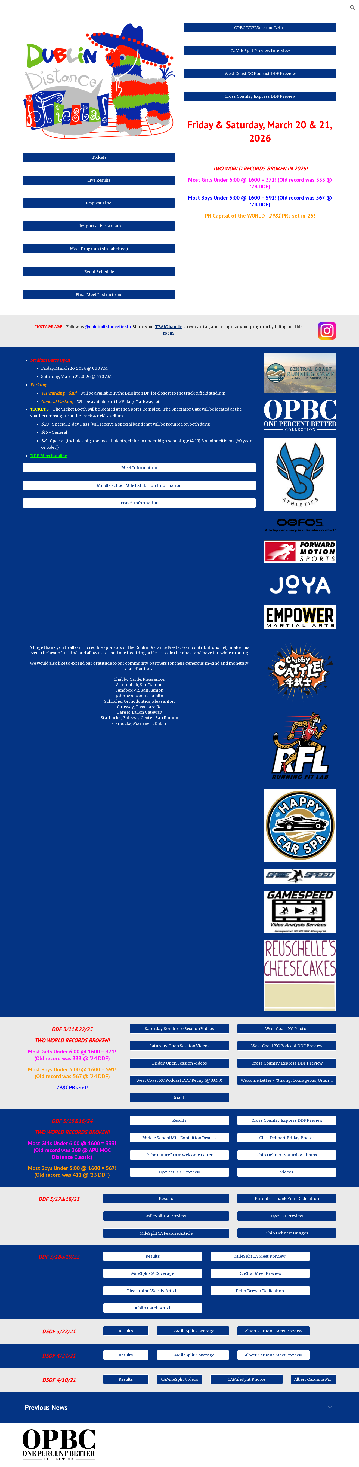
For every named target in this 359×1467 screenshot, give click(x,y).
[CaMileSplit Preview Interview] (260, 50)
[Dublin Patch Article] (152, 1307)
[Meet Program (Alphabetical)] (99, 248)
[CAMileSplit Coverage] (193, 1330)
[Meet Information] (139, 468)
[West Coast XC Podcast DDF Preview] (260, 73)
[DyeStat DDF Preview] (179, 1172)
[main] (260, 131)
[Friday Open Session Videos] (179, 1063)
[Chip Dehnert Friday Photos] (286, 1137)
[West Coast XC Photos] (286, 1028)
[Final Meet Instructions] (99, 294)
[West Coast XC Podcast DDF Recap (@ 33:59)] (179, 1080)
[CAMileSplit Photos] (246, 1379)
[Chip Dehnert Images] (286, 1233)
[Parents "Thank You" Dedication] (286, 1198)
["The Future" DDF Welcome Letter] (179, 1154)
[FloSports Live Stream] (99, 225)
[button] (352, 7)
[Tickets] (99, 157)
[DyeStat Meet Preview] (260, 1273)
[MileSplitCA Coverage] (152, 1273)
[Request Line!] (99, 203)
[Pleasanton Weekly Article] (152, 1290)
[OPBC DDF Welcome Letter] (260, 27)
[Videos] (286, 1172)
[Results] (179, 1097)
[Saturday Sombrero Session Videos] (179, 1028)
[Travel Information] (139, 503)
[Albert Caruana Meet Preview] (273, 1330)
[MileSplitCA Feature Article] (166, 1233)
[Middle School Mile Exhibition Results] (179, 1137)
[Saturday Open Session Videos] (179, 1046)
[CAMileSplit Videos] (179, 1379)
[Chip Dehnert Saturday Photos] (286, 1154)
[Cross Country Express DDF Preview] (260, 96)
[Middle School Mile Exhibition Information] (139, 485)
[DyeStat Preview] (286, 1215)
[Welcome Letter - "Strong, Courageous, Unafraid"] (286, 1080)
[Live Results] (99, 180)
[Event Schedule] (99, 271)
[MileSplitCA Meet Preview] (260, 1256)
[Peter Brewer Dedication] (260, 1290)
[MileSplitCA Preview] (166, 1216)
